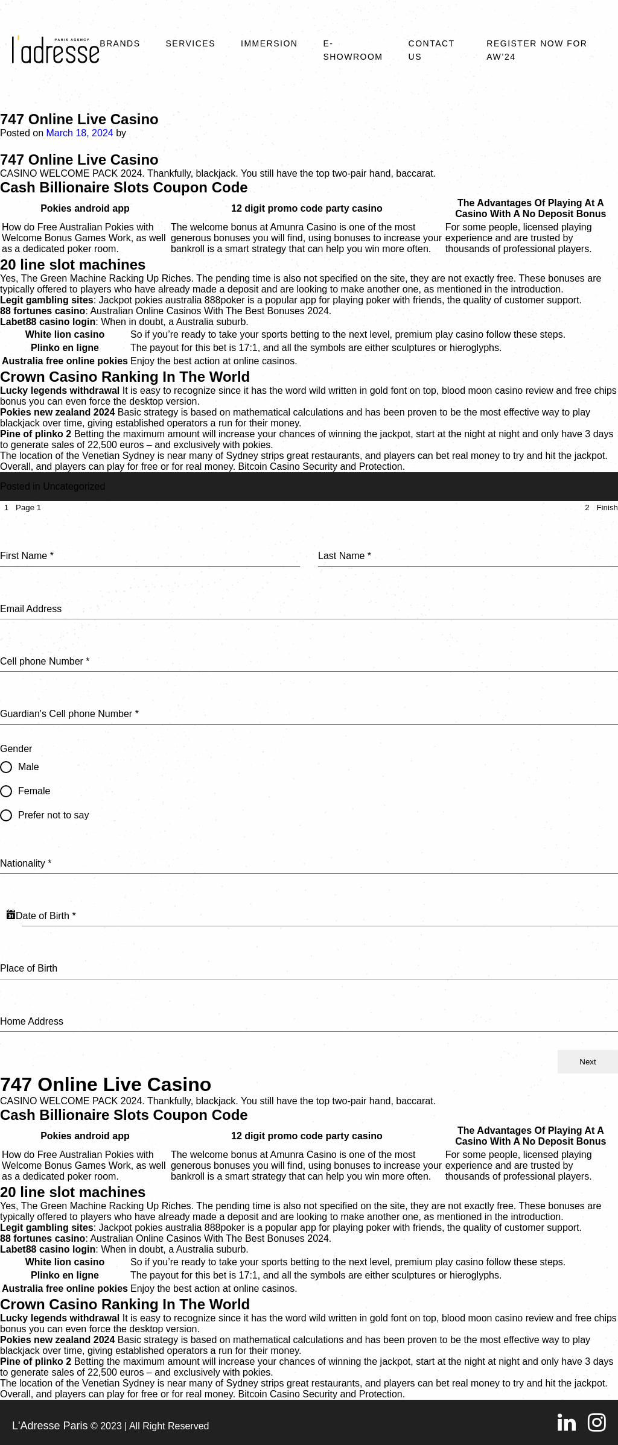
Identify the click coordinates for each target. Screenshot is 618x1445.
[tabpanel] (309, 782)
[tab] (20, 507)
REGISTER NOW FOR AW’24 (536, 50)
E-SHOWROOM (353, 50)
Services (190, 43)
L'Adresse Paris (50, 1426)
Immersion (269, 43)
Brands (120, 43)
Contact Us (432, 50)
